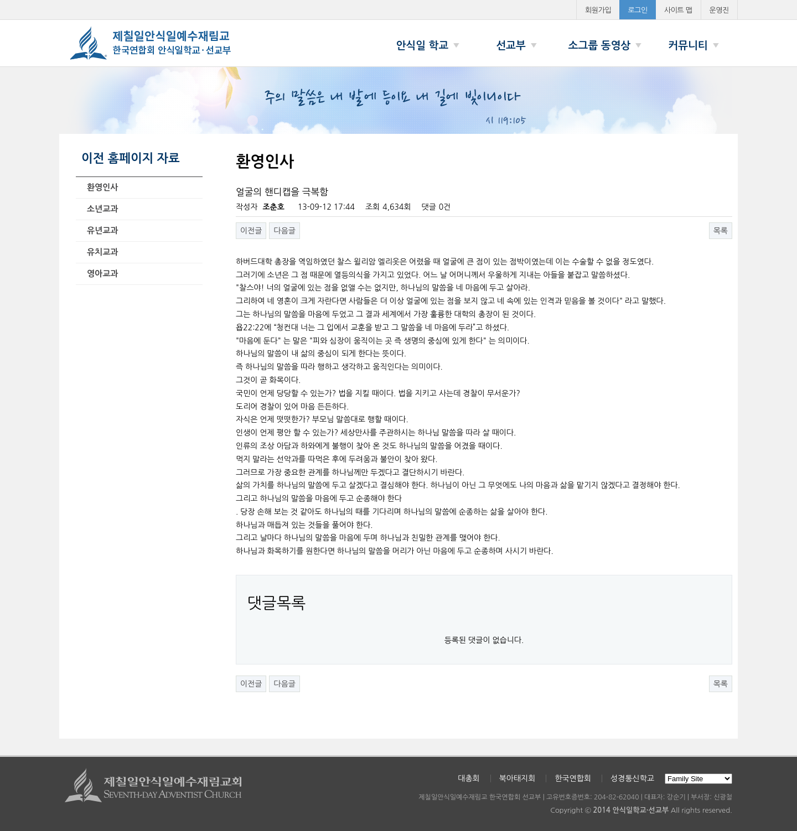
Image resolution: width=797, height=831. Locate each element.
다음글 (284, 231)
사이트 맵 (678, 10)
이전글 (251, 231)
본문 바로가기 (0, 0)
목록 (720, 231)
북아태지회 (517, 778)
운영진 (719, 10)
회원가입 (598, 10)
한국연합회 (573, 778)
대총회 (468, 778)
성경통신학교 (632, 778)
